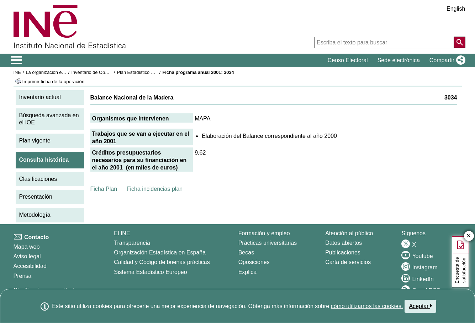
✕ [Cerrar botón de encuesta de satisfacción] (469, 236)
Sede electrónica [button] (399, 60)
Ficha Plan (103, 189)
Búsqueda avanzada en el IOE (49, 119)
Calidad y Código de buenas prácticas (162, 262)
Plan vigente (35, 141)
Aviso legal (27, 256)
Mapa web (27, 247)
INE (17, 72)
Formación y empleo (264, 233)
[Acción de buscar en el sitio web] (459, 42)
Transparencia (132, 243)
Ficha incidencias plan (155, 189)
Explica (247, 272)
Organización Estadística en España (160, 252)
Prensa (23, 276)
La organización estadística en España (65, 72)
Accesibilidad (30, 266)
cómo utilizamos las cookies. (367, 306)
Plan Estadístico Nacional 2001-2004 (154, 72)
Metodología (35, 215)
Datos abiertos (343, 243)
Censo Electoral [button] (348, 60)
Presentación (35, 197)
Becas (246, 252)
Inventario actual (40, 97)
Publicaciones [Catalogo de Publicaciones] (342, 252)
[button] (446, 60)
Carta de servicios (348, 262)
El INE (122, 233)
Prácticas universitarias (267, 243)
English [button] (456, 9)
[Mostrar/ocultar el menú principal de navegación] (16, 60)
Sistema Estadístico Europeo (150, 272)
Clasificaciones (38, 179)
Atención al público (349, 233)
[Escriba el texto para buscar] (384, 42)
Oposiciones (254, 262)
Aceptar (420, 306)
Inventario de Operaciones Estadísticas (111, 72)
